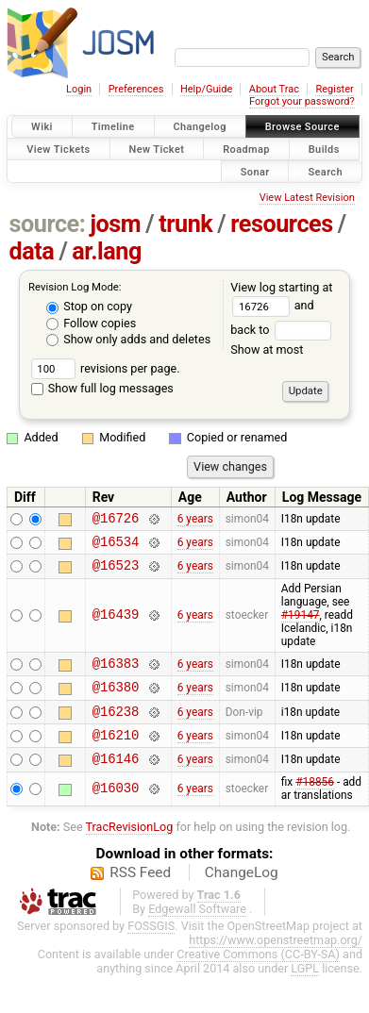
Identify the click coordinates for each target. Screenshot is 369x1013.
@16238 (116, 728)
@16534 (116, 547)
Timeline (113, 127)
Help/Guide (206, 89)
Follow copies (91, 323)
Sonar (255, 171)
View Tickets (58, 148)
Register (334, 89)
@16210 (116, 754)
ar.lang (107, 251)
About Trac (274, 89)
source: (47, 224)
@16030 (116, 812)
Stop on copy (89, 306)
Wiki (42, 127)
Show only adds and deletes (128, 339)
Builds (324, 148)
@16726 (116, 520)
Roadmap (246, 148)
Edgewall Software (197, 931)
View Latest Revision (307, 197)
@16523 (116, 573)
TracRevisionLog (130, 849)
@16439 (116, 624)
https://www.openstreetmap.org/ (275, 962)
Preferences (136, 89)
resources (281, 224)
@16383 (116, 674)
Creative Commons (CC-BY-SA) (258, 977)
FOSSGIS (151, 948)
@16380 (116, 700)
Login (79, 89)
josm (115, 224)
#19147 (300, 623)
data (32, 251)
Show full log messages (102, 388)
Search (325, 171)
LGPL (305, 991)
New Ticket (157, 148)
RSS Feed (140, 895)
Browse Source (302, 127)
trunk (185, 224)
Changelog (200, 127)
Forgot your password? (302, 101)
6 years (195, 519)
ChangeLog (241, 895)
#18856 (314, 804)
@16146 (116, 780)
